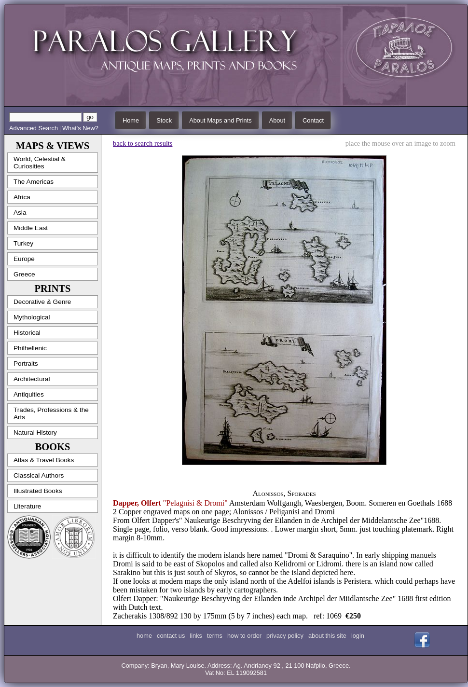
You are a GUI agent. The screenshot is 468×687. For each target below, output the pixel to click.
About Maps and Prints (220, 120)
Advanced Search (33, 128)
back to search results (142, 143)
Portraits (26, 363)
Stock (164, 120)
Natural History (35, 432)
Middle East (31, 228)
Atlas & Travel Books (44, 460)
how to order (244, 635)
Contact (313, 120)
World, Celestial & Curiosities (40, 162)
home (144, 635)
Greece (24, 274)
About (277, 120)
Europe (24, 258)
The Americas (34, 181)
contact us (171, 635)
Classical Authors (39, 475)
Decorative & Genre (42, 301)
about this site (327, 635)
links (196, 635)
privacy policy (284, 635)
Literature (27, 506)
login (357, 635)
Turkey (23, 243)
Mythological (32, 317)
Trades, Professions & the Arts (51, 413)
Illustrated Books (38, 491)
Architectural (32, 379)
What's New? (80, 128)
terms (214, 635)
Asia (20, 212)
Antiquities (29, 394)
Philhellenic (30, 348)
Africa (22, 197)
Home (131, 120)
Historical (27, 332)
